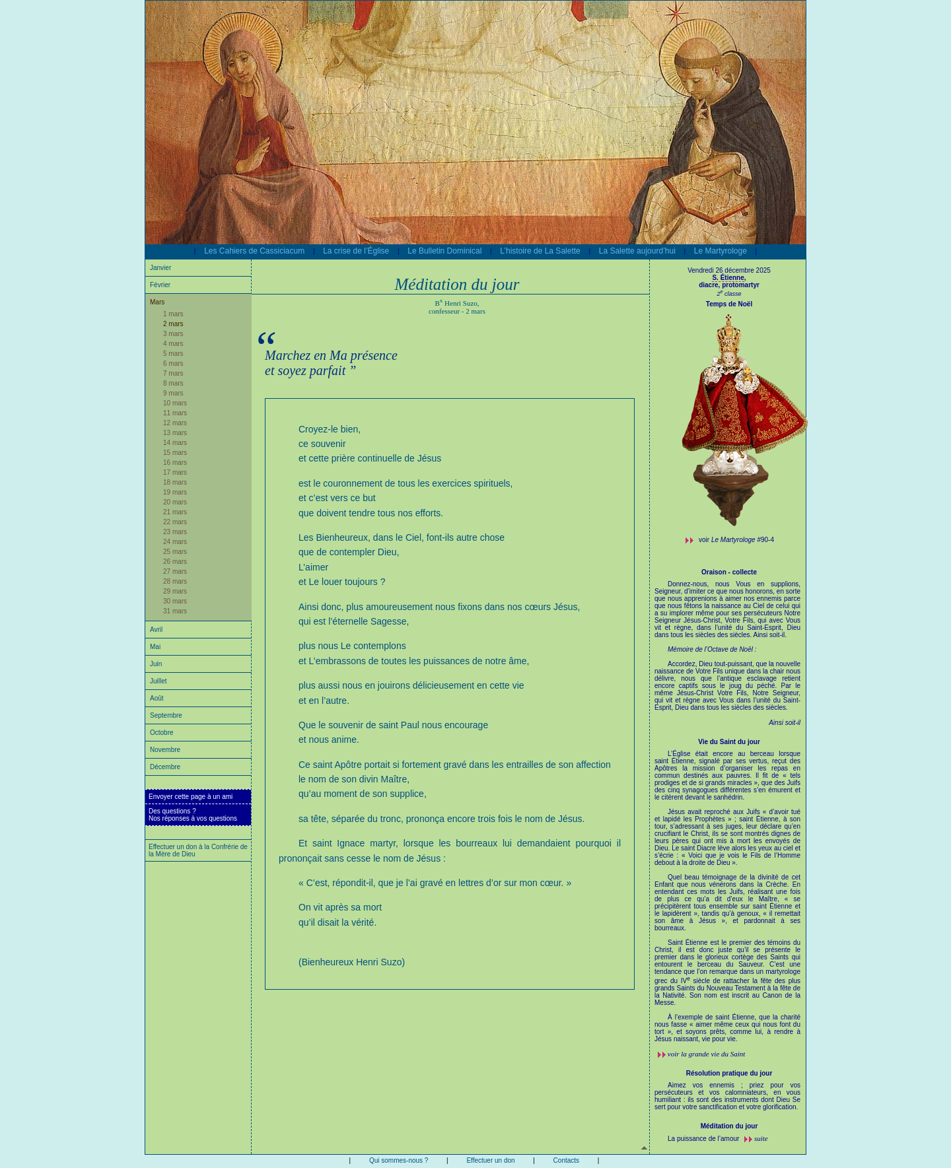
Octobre (162, 732)
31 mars (175, 611)
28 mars (175, 581)
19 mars (175, 492)
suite (761, 1138)
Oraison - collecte (729, 572)
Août (157, 698)
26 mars (175, 561)
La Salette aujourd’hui (637, 251)
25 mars (175, 551)
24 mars (175, 541)
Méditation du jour (729, 1126)
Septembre (166, 715)
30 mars (175, 601)
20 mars (175, 502)
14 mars (175, 442)
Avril (156, 629)
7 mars (173, 373)
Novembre (165, 749)
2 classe (729, 294)
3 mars (173, 333)
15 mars (175, 452)
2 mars (173, 323)
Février (160, 285)
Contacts (566, 1160)
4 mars (173, 343)
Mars (157, 302)
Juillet (158, 681)
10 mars (175, 403)
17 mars (175, 472)
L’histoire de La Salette (540, 251)
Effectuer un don (490, 1160)
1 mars (173, 314)
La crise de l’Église (356, 251)
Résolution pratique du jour (729, 1073)
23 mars (175, 531)
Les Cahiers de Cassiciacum (254, 251)
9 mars (173, 393)
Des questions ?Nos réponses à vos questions (193, 814)
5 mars (173, 353)
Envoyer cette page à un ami (190, 796)
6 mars (173, 363)
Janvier (160, 267)
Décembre (165, 767)
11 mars (175, 413)
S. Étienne (728, 277)
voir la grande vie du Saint (707, 1054)
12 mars (175, 423)
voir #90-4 (736, 539)
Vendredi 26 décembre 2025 (729, 270)
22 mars (175, 522)
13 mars (175, 432)
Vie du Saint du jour (729, 741)
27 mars (175, 571)
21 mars (175, 512)
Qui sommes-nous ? (398, 1160)
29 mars (175, 591)
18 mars (175, 482)
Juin (156, 664)
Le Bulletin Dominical (444, 251)
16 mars (175, 462)
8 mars (173, 383)
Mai (155, 646)
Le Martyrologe (720, 251)
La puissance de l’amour (704, 1138)
